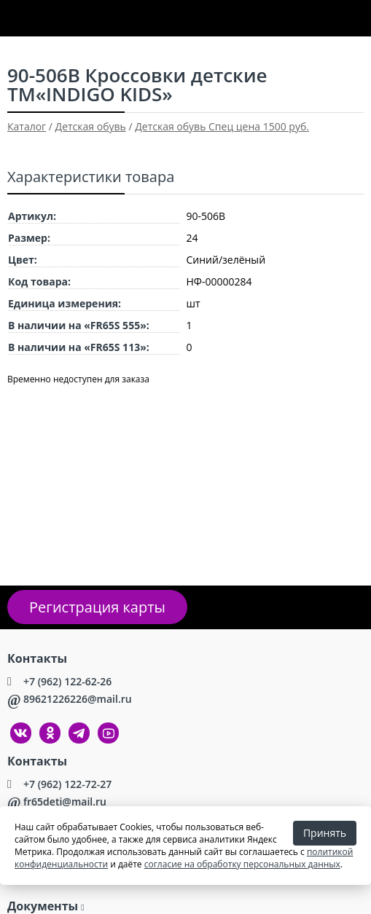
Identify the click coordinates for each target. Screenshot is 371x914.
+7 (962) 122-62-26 (67, 681)
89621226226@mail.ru (77, 699)
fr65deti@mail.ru (64, 801)
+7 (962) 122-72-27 (67, 784)
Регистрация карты (97, 607)
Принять (324, 833)
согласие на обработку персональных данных (242, 864)
